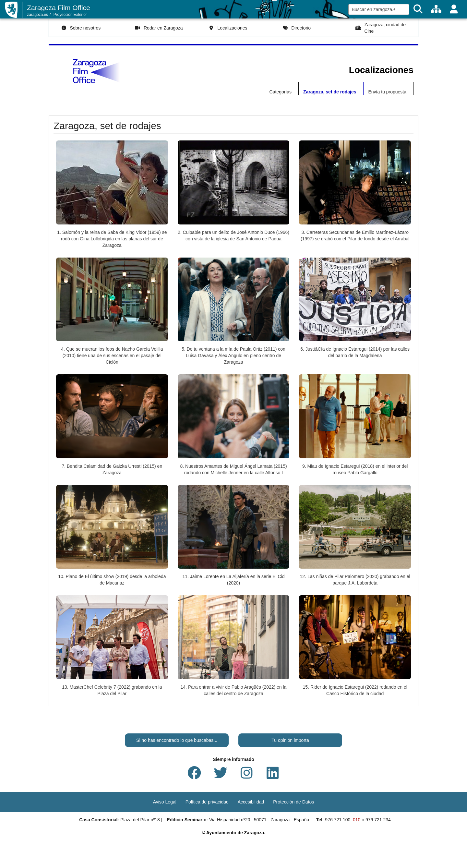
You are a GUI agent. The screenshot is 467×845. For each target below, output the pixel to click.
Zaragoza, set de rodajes (329, 91)
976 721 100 (337, 819)
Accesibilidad (251, 801)
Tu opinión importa (290, 740)
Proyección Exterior (70, 14)
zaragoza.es (37, 14)
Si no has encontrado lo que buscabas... (176, 740)
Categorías (280, 91)
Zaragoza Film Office (58, 7)
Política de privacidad (207, 801)
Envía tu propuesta (387, 91)
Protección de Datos (293, 801)
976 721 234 (378, 819)
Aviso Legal (164, 801)
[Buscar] (418, 9)
